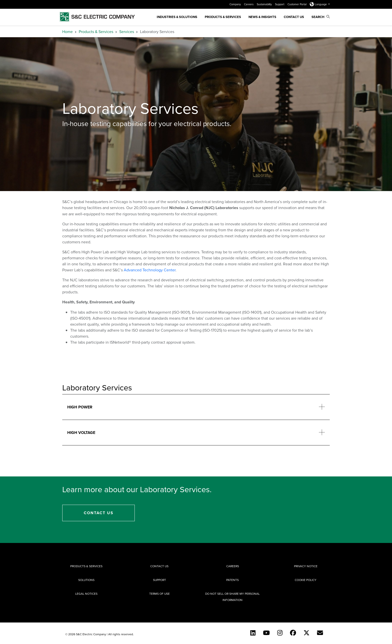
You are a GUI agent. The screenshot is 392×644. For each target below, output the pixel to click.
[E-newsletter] (320, 632)
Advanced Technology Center (150, 270)
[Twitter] (307, 632)
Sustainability (264, 4)
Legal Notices (86, 593)
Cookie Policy (305, 580)
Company (236, 4)
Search (321, 17)
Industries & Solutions (177, 17)
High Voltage (81, 432)
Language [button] (319, 4)
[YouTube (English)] (266, 632)
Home (67, 31)
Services (126, 31)
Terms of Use (159, 593)
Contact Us (294, 17)
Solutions (86, 580)
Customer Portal (297, 4)
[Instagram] (279, 632)
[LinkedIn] (253, 632)
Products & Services (223, 17)
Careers (249, 4)
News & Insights (262, 17)
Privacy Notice (306, 566)
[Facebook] (293, 632)
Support (280, 4)
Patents (232, 580)
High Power (79, 407)
